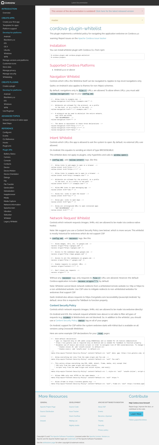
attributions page (49, 442)
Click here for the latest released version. (115, 11)
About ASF (102, 407)
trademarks (72, 439)
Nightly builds (74, 425)
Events (100, 411)
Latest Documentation (79, 3)
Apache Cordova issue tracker (92, 38)
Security (101, 425)
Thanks (100, 421)
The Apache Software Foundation (62, 436)
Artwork (43, 421)
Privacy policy (103, 430)
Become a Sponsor (105, 416)
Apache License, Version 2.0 (99, 436)
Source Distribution (47, 411)
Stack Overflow (74, 416)
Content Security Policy (66, 320)
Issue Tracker (74, 411)
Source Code (74, 407)
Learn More (136, 414)
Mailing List (73, 421)
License (43, 416)
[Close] (142, 11)
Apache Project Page (47, 407)
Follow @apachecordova (138, 420)
